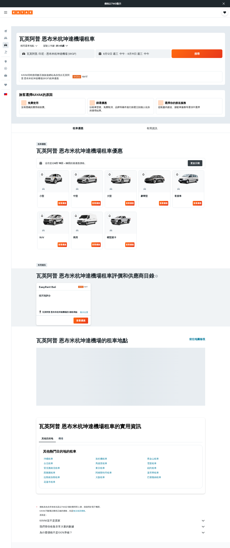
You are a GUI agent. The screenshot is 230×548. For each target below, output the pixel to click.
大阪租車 (100, 468)
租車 (55, 541)
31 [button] (70, 115)
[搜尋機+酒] (5, 43)
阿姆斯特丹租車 (104, 464)
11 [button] (78, 92)
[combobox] (28, 37)
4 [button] (77, 84)
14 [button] (101, 92)
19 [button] (85, 100)
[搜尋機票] (5, 22)
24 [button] (69, 108)
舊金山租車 (153, 450)
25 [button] (77, 108)
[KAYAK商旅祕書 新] (5, 66)
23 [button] (61, 108)
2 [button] (62, 84)
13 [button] (93, 92)
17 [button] (70, 100)
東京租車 (100, 459)
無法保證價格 (79, 502)
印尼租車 (65, 541)
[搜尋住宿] (5, 29)
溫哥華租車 (153, 464)
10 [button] (69, 92)
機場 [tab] (60, 429)
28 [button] (101, 108)
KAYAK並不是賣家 (122, 512)
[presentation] (156, 267)
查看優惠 (62, 194)
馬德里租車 (101, 454)
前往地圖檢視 (197, 330)
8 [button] (109, 84)
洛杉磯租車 (101, 450)
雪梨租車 (151, 454)
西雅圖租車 (49, 464)
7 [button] (101, 84)
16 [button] (62, 100)
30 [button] (61, 115)
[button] (223, 3)
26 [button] (85, 108)
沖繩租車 (48, 450)
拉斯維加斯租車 (52, 468)
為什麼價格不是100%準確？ (122, 524)
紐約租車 (151, 459)
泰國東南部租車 (80, 541)
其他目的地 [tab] (47, 429)
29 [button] (109, 108)
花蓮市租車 (49, 473)
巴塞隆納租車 (154, 468)
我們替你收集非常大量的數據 (122, 518)
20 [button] (93, 100)
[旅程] (5, 76)
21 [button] (101, 100)
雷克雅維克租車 (52, 459)
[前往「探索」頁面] (5, 53)
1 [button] (109, 76)
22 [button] (109, 100)
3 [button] (70, 84)
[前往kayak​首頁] (22, 12)
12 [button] (85, 92)
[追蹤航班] (5, 59)
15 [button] (109, 92)
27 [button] (93, 108)
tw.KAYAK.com (42, 541)
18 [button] (78, 100)
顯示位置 (84, 303)
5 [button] (85, 84)
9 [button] (62, 92)
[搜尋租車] (5, 36)
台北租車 (48, 454)
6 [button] (93, 84)
